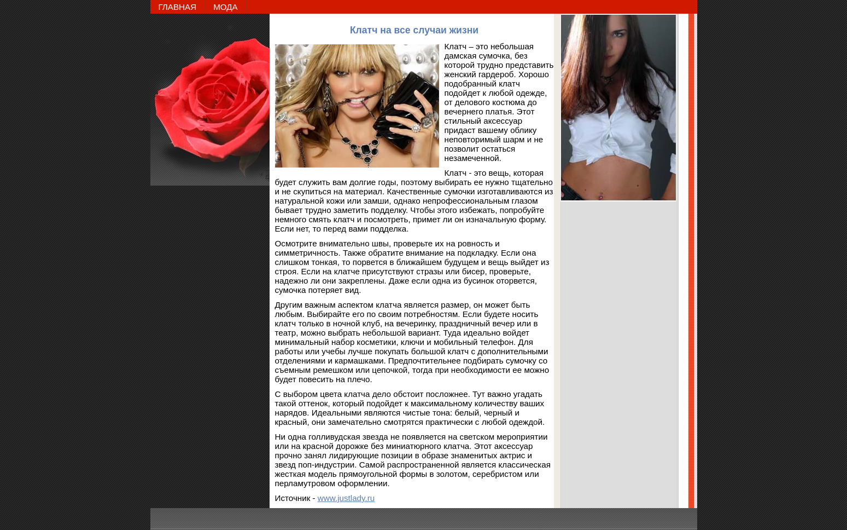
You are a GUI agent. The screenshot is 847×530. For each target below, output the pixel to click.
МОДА (225, 6)
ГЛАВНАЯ (178, 6)
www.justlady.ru (346, 498)
